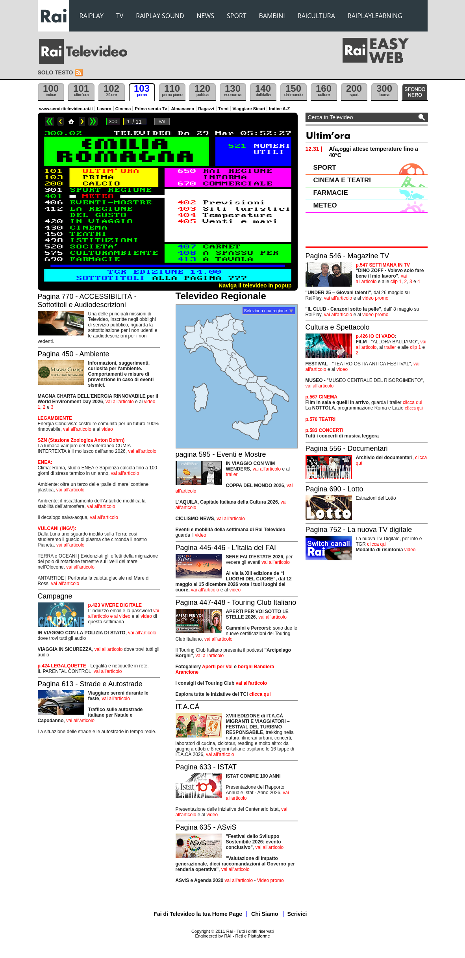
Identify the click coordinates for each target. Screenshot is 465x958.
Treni (223, 108)
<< (49, 121)
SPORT (236, 15)
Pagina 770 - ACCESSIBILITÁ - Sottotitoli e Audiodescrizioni (87, 301)
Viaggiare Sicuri (248, 108)
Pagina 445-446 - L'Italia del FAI (226, 548)
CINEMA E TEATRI (342, 180)
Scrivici (297, 914)
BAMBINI (272, 15)
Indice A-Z (279, 108)
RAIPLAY (92, 15)
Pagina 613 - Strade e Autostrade (90, 684)
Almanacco (182, 108)
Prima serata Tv (151, 108)
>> (93, 121)
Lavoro (104, 108)
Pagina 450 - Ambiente (73, 354)
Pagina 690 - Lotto (334, 489)
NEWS (205, 15)
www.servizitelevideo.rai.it (66, 108)
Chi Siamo (264, 914)
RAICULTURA (316, 15)
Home (71, 121)
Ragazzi (206, 108)
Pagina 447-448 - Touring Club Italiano (236, 602)
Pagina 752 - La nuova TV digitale (359, 530)
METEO (325, 205)
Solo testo (55, 72)
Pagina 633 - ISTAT (206, 767)
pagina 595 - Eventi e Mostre (221, 454)
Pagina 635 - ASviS (206, 827)
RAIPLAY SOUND (160, 15)
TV (119, 15)
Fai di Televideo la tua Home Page (198, 914)
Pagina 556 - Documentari (347, 448)
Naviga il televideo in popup (255, 285)
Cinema (123, 108)
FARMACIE (330, 192)
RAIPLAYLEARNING (375, 15)
